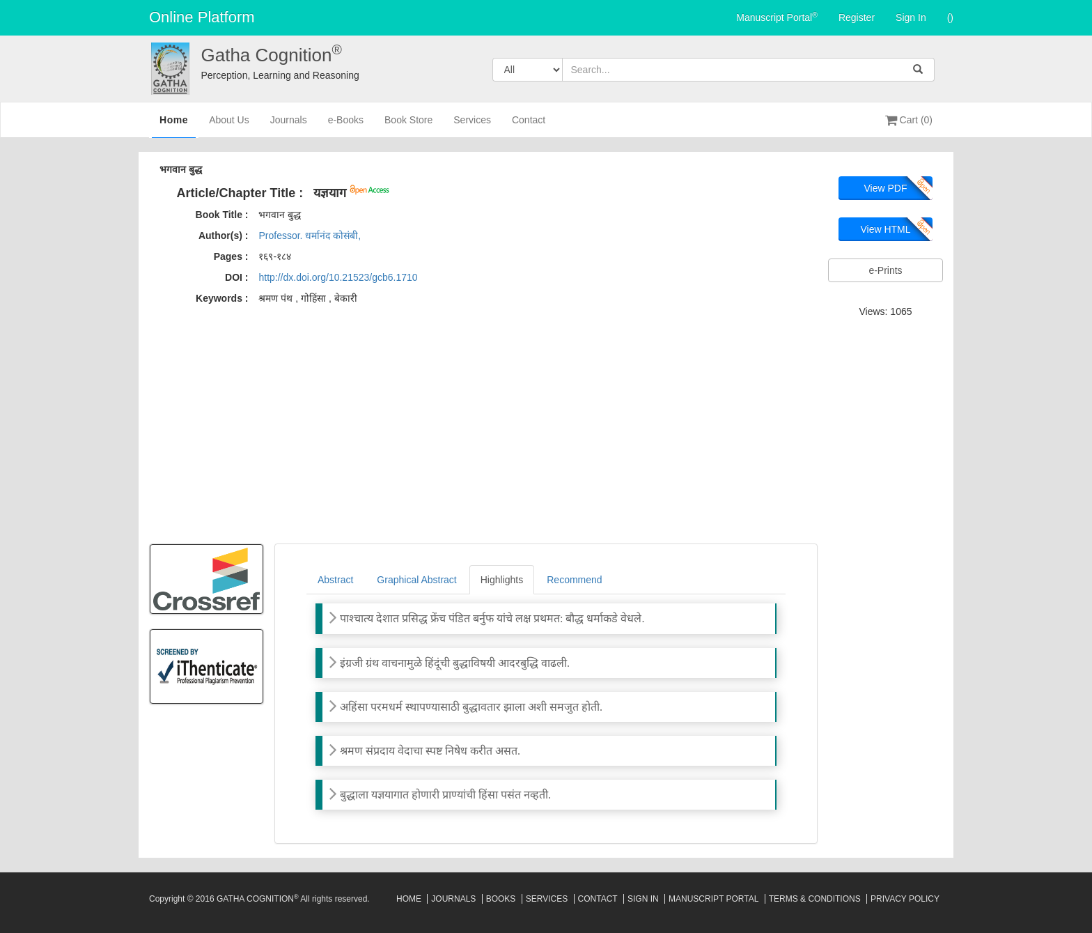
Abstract (335, 579)
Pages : (231, 256)
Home (173, 124)
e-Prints (885, 270)
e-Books (346, 125)
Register (856, 17)
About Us (229, 125)
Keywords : (222, 298)
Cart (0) (909, 119)
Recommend (574, 579)
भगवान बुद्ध (180, 169)
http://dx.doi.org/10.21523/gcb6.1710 (337, 277)
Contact (528, 125)
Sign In (911, 17)
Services (472, 125)
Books (501, 899)
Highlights (502, 579)
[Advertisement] (546, 428)
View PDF (885, 188)
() (950, 17)
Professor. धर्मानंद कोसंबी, (309, 235)
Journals (289, 125)
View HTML (885, 229)
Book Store (408, 125)
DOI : (236, 277)
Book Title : (222, 214)
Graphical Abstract (416, 579)
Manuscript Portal (777, 16)
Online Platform (202, 17)
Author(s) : (223, 235)
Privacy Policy (905, 899)
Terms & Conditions (815, 899)
